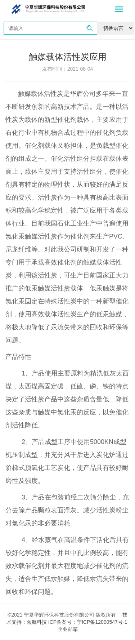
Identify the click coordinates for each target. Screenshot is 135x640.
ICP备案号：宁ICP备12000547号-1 (88, 622)
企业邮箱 (68, 629)
